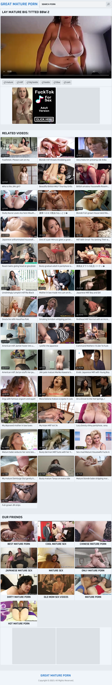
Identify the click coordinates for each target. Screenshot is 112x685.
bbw (58, 82)
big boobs (33, 82)
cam (68, 82)
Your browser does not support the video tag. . (56, 47)
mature (9, 82)
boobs (47, 82)
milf (21, 82)
